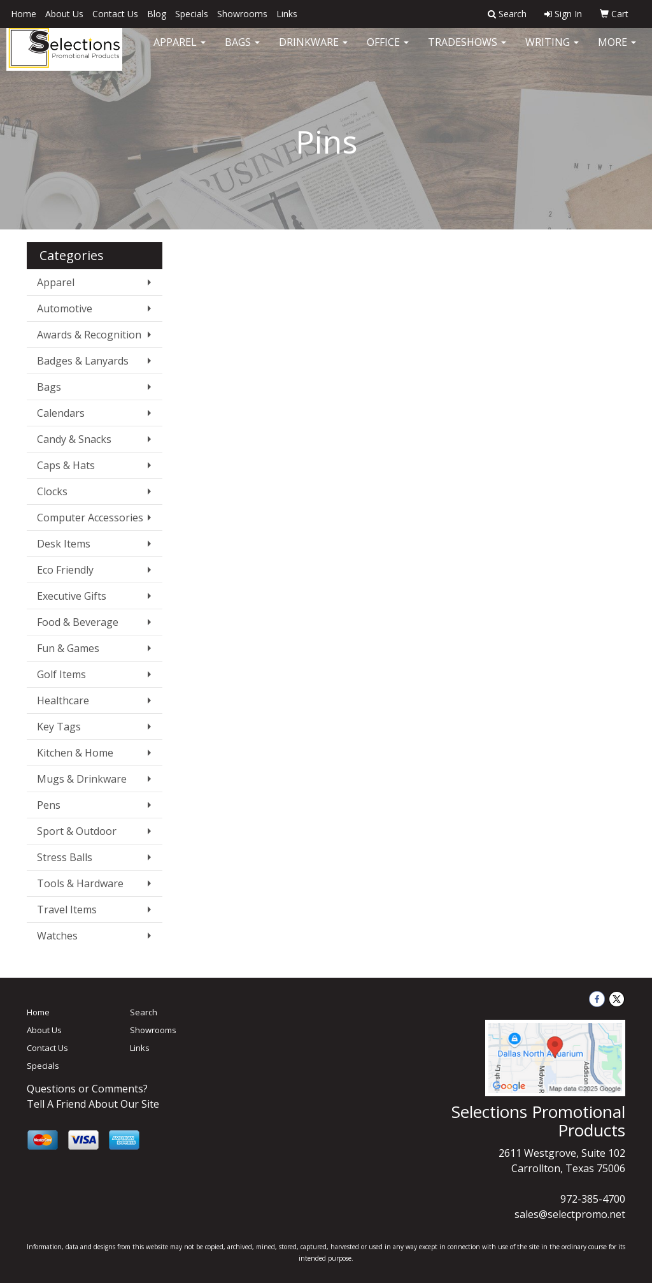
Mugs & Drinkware (82, 779)
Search (143, 1012)
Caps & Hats (66, 465)
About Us (64, 14)
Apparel (179, 51)
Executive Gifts (71, 596)
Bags (242, 51)
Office (388, 51)
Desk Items (63, 544)
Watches (57, 936)
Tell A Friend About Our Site (93, 1104)
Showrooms (242, 14)
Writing (552, 51)
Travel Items (67, 909)
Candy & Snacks (74, 439)
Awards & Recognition (89, 335)
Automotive (64, 308)
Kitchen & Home (75, 753)
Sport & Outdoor (77, 831)
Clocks (52, 491)
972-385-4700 (592, 1199)
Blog (156, 14)
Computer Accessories (90, 518)
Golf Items (61, 674)
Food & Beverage (77, 622)
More (617, 51)
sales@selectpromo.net (569, 1214)
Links (286, 14)
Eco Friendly (65, 570)
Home (23, 14)
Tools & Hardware (80, 883)
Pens (48, 805)
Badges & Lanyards (83, 361)
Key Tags (59, 727)
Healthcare (63, 700)
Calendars (61, 413)
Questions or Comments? (87, 1089)
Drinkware (313, 51)
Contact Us (115, 14)
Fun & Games (68, 648)
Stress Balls (64, 857)
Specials (191, 14)
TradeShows (467, 51)
